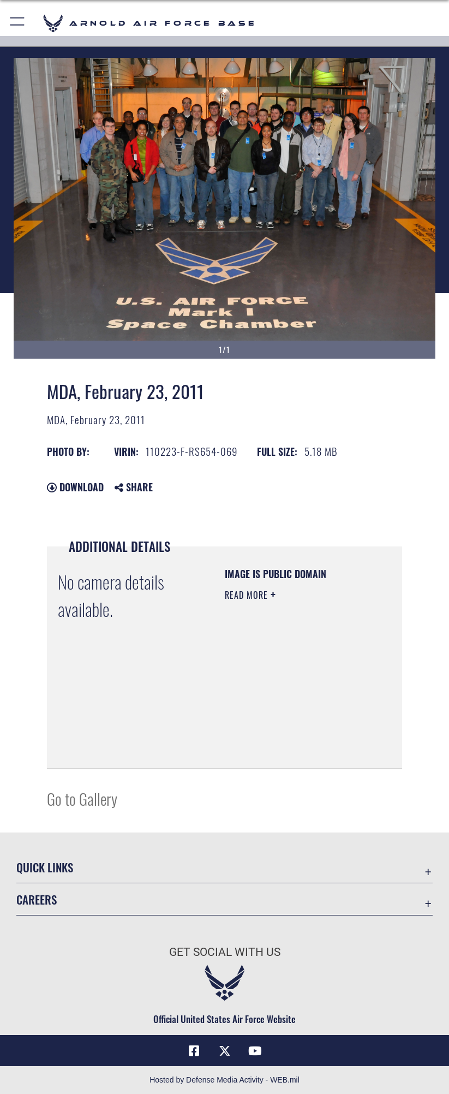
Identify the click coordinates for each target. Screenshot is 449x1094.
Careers (36, 899)
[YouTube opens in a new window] (255, 1051)
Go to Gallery (82, 798)
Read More (248, 595)
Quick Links (44, 867)
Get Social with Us (224, 952)
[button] (17, 23)
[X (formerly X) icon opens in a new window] (225, 1051)
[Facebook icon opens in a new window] (193, 1051)
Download (75, 487)
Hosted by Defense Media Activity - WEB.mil (224, 1079)
